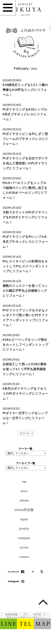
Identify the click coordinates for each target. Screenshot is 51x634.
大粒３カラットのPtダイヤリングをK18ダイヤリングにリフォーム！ (25, 217)
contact (24, 557)
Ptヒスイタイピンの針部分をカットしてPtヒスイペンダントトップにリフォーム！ (25, 266)
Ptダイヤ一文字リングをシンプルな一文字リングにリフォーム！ (25, 418)
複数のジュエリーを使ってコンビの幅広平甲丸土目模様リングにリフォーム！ (25, 290)
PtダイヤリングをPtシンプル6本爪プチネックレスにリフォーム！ (25, 241)
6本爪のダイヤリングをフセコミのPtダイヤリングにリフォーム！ (25, 393)
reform (24, 500)
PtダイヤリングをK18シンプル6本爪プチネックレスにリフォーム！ (25, 114)
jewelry (24, 528)
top (24, 481)
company (24, 538)
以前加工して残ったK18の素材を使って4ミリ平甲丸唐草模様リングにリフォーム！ (25, 369)
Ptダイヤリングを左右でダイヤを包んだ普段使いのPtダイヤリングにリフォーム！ (25, 163)
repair (24, 519)
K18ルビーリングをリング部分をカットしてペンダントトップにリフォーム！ (25, 344)
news (24, 491)
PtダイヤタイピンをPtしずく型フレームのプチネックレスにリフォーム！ (25, 139)
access (24, 547)
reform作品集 (24, 510)
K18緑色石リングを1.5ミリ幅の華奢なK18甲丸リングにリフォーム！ (25, 90)
